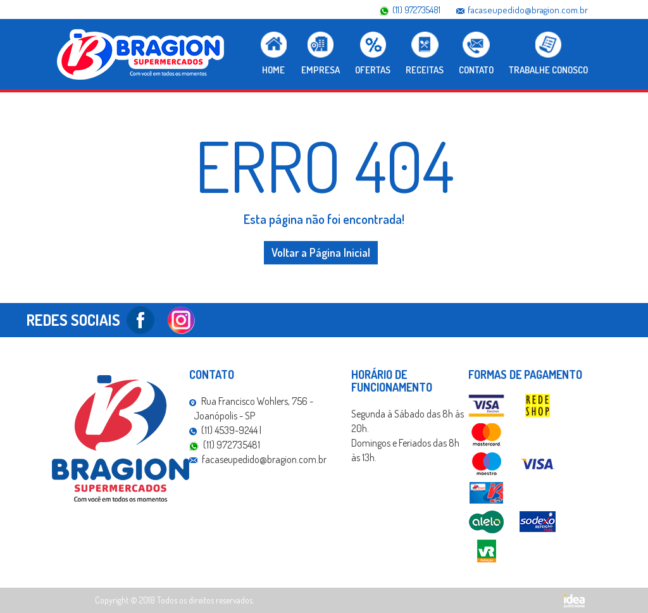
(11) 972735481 (416, 10)
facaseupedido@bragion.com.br (528, 10)
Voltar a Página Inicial (320, 252)
